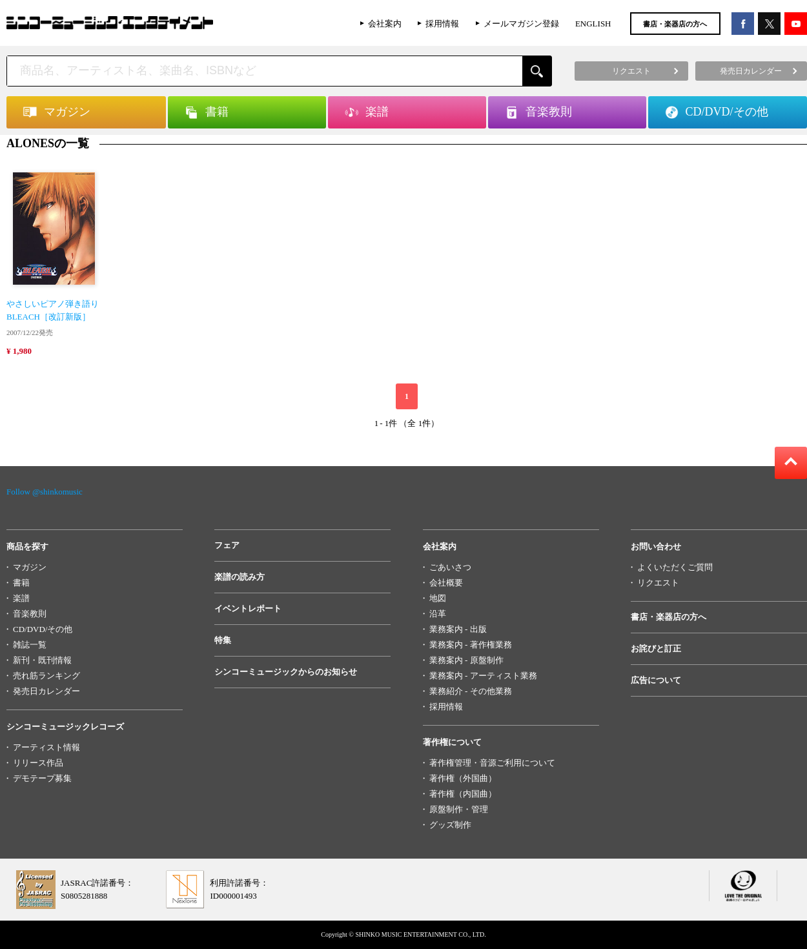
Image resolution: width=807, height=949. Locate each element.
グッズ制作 (450, 825)
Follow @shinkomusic (44, 491)
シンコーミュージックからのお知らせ (285, 672)
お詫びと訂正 (656, 648)
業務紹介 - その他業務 (470, 691)
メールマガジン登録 (521, 23)
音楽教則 (29, 613)
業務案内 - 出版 (458, 629)
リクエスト (658, 582)
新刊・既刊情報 (42, 660)
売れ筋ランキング (46, 675)
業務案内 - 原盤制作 (466, 660)
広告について (656, 680)
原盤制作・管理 (458, 809)
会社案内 (385, 23)
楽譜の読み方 (239, 577)
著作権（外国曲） (462, 778)
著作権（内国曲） (462, 794)
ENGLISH (593, 23)
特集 (222, 640)
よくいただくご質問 (675, 567)
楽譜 (21, 598)
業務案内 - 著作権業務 (470, 644)
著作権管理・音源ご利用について (492, 763)
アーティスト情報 (46, 747)
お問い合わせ (656, 546)
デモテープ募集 (42, 778)
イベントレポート (247, 608)
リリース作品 (38, 763)
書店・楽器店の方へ (675, 24)
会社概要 (446, 582)
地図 (437, 598)
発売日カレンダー (46, 691)
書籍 (21, 582)
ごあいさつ (450, 567)
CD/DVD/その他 (42, 629)
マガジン (29, 567)
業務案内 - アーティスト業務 (483, 675)
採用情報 (442, 23)
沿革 (437, 613)
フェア (227, 545)
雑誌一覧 (29, 644)
